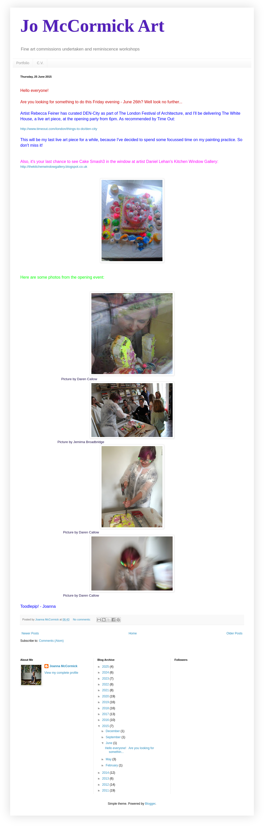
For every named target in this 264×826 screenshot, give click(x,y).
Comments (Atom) (51, 641)
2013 (106, 778)
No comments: (82, 619)
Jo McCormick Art (92, 26)
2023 (106, 678)
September (114, 737)
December (113, 731)
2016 (106, 720)
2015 (106, 726)
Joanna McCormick (63, 666)
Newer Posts (30, 633)
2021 (106, 690)
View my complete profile (61, 673)
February (112, 765)
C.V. (40, 63)
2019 (106, 702)
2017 (106, 714)
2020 (106, 696)
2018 (106, 708)
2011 (106, 790)
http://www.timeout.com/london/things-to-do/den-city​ (58, 129)
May (109, 759)
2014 (106, 772)
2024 (106, 672)
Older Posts (234, 633)
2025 (106, 666)
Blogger (150, 803)
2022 (106, 684)
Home (133, 633)
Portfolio (22, 63)
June (109, 743)
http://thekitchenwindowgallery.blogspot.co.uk (53, 166)
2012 (106, 784)
